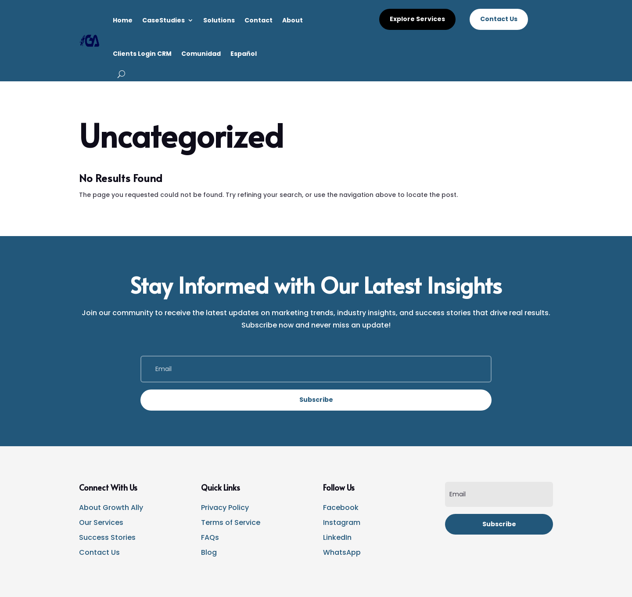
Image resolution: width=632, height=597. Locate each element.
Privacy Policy (225, 507)
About (292, 20)
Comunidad (201, 53)
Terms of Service (230, 522)
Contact (258, 20)
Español (243, 53)
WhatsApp (342, 552)
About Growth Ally (111, 507)
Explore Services (417, 19)
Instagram (341, 522)
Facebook (341, 507)
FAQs (210, 537)
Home (123, 20)
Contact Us (498, 19)
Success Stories (107, 537)
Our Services (101, 522)
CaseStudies (163, 20)
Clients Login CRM (142, 53)
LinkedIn (337, 537)
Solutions (219, 20)
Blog (209, 552)
